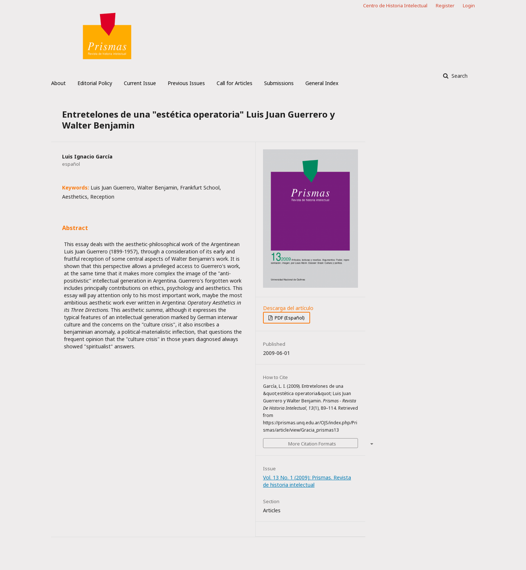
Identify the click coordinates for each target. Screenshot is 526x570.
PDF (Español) (289, 317)
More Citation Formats (312, 443)
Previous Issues (186, 83)
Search (459, 75)
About (58, 83)
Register (445, 5)
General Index (321, 83)
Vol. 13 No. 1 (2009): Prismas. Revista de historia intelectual (307, 481)
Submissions (279, 83)
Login (469, 5)
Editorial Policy (94, 83)
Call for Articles (234, 83)
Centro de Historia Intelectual (395, 5)
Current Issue (140, 83)
